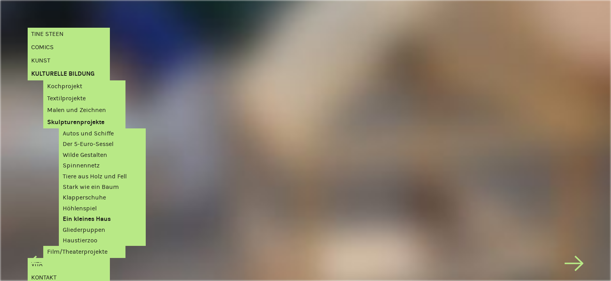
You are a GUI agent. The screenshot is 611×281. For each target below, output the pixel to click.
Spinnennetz (81, 165)
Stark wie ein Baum (91, 186)
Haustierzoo (80, 240)
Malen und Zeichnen (76, 110)
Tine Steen (47, 33)
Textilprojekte (66, 98)
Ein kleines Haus (87, 218)
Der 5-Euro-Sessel (88, 144)
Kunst (40, 60)
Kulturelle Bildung (63, 73)
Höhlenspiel (80, 208)
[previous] (37, 265)
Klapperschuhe (84, 197)
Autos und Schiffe (88, 133)
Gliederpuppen (84, 229)
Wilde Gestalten (85, 154)
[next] (574, 265)
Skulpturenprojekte (75, 122)
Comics (42, 47)
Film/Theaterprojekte (77, 251)
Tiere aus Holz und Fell (95, 176)
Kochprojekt (64, 86)
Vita (36, 264)
